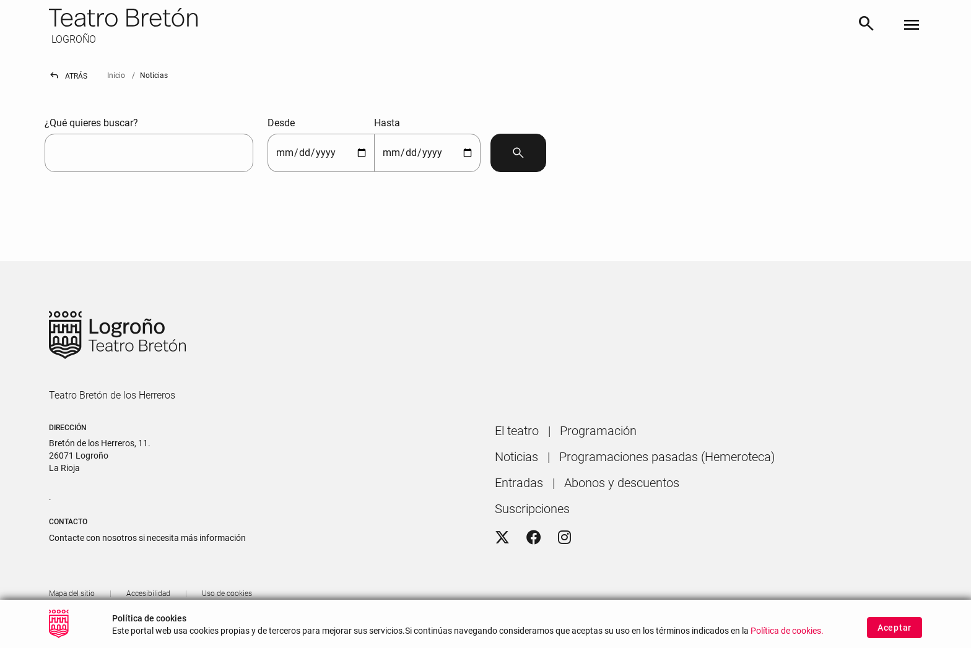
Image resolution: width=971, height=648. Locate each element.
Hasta (387, 123)
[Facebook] (533, 537)
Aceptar (894, 632)
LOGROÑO (72, 39)
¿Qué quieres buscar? (91, 123)
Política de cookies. (787, 636)
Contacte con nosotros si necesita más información (147, 538)
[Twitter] (502, 537)
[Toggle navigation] (911, 25)
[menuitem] (517, 431)
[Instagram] (564, 537)
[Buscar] (866, 26)
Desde (281, 123)
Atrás (68, 76)
